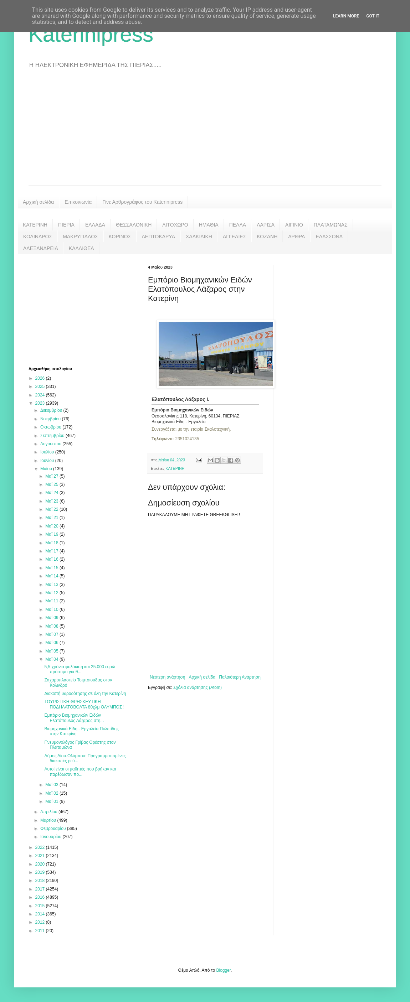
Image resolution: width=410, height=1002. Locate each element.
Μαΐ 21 (52, 517)
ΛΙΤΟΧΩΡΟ (175, 225)
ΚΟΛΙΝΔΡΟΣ (37, 236)
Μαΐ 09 (52, 617)
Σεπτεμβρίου (53, 435)
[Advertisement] (205, 132)
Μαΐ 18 (52, 542)
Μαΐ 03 (52, 784)
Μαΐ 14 (52, 575)
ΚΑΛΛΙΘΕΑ (81, 248)
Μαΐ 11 (52, 600)
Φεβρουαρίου (53, 828)
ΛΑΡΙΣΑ (266, 225)
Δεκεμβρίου (51, 410)
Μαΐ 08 (52, 626)
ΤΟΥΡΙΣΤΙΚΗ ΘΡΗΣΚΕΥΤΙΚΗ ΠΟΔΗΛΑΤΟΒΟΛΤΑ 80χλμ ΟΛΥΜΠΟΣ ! (84, 704)
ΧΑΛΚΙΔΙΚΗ (199, 236)
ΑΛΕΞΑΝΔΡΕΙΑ (40, 248)
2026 (40, 378)
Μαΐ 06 (52, 642)
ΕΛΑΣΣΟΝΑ (329, 236)
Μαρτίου (48, 820)
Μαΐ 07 (52, 634)
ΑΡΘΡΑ (296, 236)
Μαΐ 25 (52, 484)
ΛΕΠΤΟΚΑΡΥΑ (158, 236)
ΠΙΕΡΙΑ (66, 225)
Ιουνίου (47, 460)
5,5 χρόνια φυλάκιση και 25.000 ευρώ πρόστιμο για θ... (79, 669)
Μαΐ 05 (52, 651)
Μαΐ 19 (52, 534)
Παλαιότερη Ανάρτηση (240, 677)
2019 (40, 872)
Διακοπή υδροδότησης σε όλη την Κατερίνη (85, 693)
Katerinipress (91, 34)
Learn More (346, 16)
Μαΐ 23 (52, 501)
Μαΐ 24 (52, 492)
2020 (40, 864)
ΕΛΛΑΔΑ (95, 225)
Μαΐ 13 (52, 584)
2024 (40, 395)
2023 (40, 403)
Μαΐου (46, 468)
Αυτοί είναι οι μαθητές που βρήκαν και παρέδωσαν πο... (80, 772)
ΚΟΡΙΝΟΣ (120, 236)
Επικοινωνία (78, 202)
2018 (40, 880)
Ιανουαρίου (51, 836)
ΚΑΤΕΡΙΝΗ (35, 225)
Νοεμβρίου (51, 418)
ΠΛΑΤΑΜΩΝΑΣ (331, 225)
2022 (40, 847)
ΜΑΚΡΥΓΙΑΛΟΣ (80, 236)
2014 (40, 914)
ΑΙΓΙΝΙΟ (294, 225)
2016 (40, 897)
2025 (40, 386)
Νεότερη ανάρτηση (167, 677)
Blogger (223, 970)
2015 (40, 905)
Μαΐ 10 (52, 609)
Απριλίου (49, 811)
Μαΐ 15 (52, 567)
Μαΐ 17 (52, 551)
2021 (40, 855)
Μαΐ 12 (52, 592)
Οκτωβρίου (51, 427)
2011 (40, 930)
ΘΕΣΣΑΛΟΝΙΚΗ (134, 225)
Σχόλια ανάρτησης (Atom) (197, 687)
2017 (40, 889)
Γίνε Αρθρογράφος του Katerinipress (142, 202)
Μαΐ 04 (52, 659)
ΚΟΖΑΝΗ (267, 236)
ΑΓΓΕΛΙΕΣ (234, 236)
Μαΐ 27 (52, 476)
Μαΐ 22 (52, 509)
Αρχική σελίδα (38, 202)
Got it (372, 16)
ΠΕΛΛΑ (237, 225)
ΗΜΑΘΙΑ (209, 225)
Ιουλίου (47, 452)
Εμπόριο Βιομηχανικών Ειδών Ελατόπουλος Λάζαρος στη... (74, 718)
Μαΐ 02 (52, 793)
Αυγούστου (51, 443)
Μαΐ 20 (52, 526)
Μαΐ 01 (52, 801)
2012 (40, 922)
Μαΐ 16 (52, 559)
